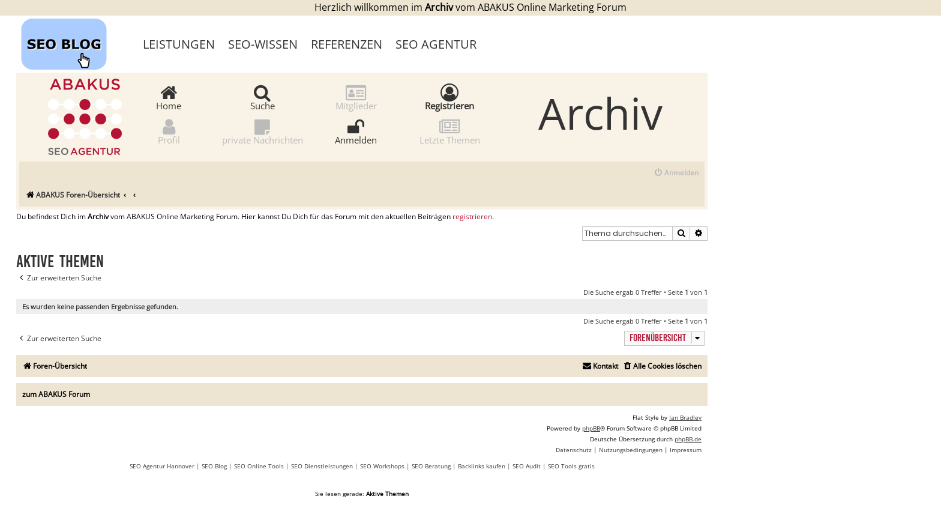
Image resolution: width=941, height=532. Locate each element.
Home (168, 96)
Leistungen (179, 44)
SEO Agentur (436, 44)
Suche (262, 96)
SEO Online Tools (259, 466)
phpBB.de (688, 439)
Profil (169, 131)
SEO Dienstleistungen (322, 466)
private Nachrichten (262, 131)
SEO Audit (527, 466)
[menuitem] (676, 173)
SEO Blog (214, 466)
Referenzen (346, 44)
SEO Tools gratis (571, 466)
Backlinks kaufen (481, 466)
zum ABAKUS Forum (56, 394)
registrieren (472, 217)
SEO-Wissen (263, 44)
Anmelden (356, 131)
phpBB (591, 428)
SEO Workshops (382, 466)
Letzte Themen (449, 131)
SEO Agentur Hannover (162, 466)
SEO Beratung (431, 466)
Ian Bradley (685, 417)
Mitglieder (356, 96)
